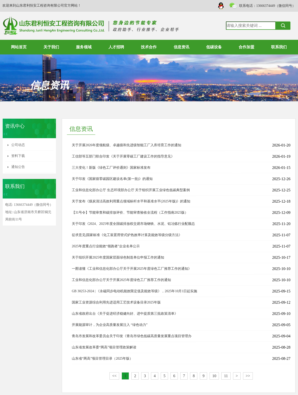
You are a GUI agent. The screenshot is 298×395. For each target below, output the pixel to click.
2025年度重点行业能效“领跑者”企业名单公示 (106, 246)
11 (226, 376)
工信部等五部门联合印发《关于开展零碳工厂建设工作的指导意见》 (123, 156)
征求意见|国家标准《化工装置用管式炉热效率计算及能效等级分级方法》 (127, 235)
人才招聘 (116, 47)
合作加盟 (246, 47)
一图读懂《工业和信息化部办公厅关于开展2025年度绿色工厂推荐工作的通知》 (132, 268)
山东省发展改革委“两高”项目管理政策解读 (104, 347)
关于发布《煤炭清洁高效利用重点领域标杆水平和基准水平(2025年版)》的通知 (131, 201)
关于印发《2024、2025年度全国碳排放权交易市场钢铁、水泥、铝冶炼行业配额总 (133, 224)
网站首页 (19, 47)
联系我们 (279, 47)
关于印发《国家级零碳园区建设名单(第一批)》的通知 (112, 179)
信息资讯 (181, 47)
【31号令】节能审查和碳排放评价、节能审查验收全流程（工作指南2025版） (130, 212)
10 (214, 376)
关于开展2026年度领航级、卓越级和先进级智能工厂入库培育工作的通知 (126, 145)
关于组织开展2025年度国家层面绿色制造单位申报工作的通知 (118, 257)
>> (248, 376)
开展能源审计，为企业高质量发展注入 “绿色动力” (110, 325)
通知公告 (18, 167)
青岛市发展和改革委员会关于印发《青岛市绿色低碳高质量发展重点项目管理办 (132, 336)
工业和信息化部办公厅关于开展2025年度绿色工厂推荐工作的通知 (121, 280)
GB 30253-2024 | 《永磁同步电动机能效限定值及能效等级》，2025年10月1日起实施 (134, 291)
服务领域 (84, 47)
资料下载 (18, 156)
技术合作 (149, 47)
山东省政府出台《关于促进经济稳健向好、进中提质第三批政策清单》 (125, 313)
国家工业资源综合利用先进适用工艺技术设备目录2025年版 (116, 302)
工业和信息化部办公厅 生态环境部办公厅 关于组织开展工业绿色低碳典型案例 (131, 190)
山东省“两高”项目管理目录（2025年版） (102, 358)
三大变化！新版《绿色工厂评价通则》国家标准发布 (111, 167)
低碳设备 (214, 47)
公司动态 (18, 145)
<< (114, 376)
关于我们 (51, 47)
